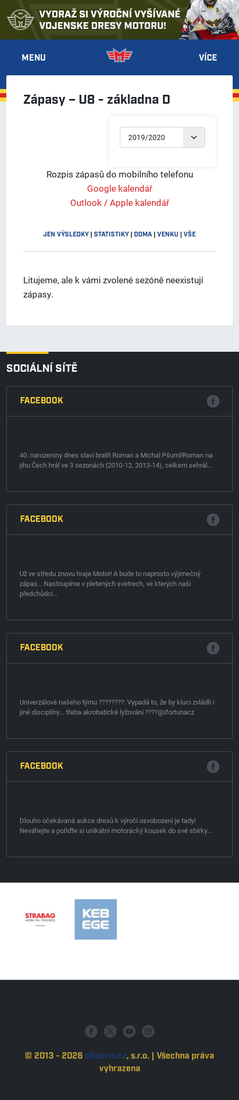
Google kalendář (119, 188)
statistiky (111, 235)
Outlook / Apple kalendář (119, 202)
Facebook (41, 401)
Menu (34, 58)
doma (143, 235)
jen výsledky (66, 235)
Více (208, 58)
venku (167, 235)
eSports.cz (106, 1078)
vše (190, 235)
